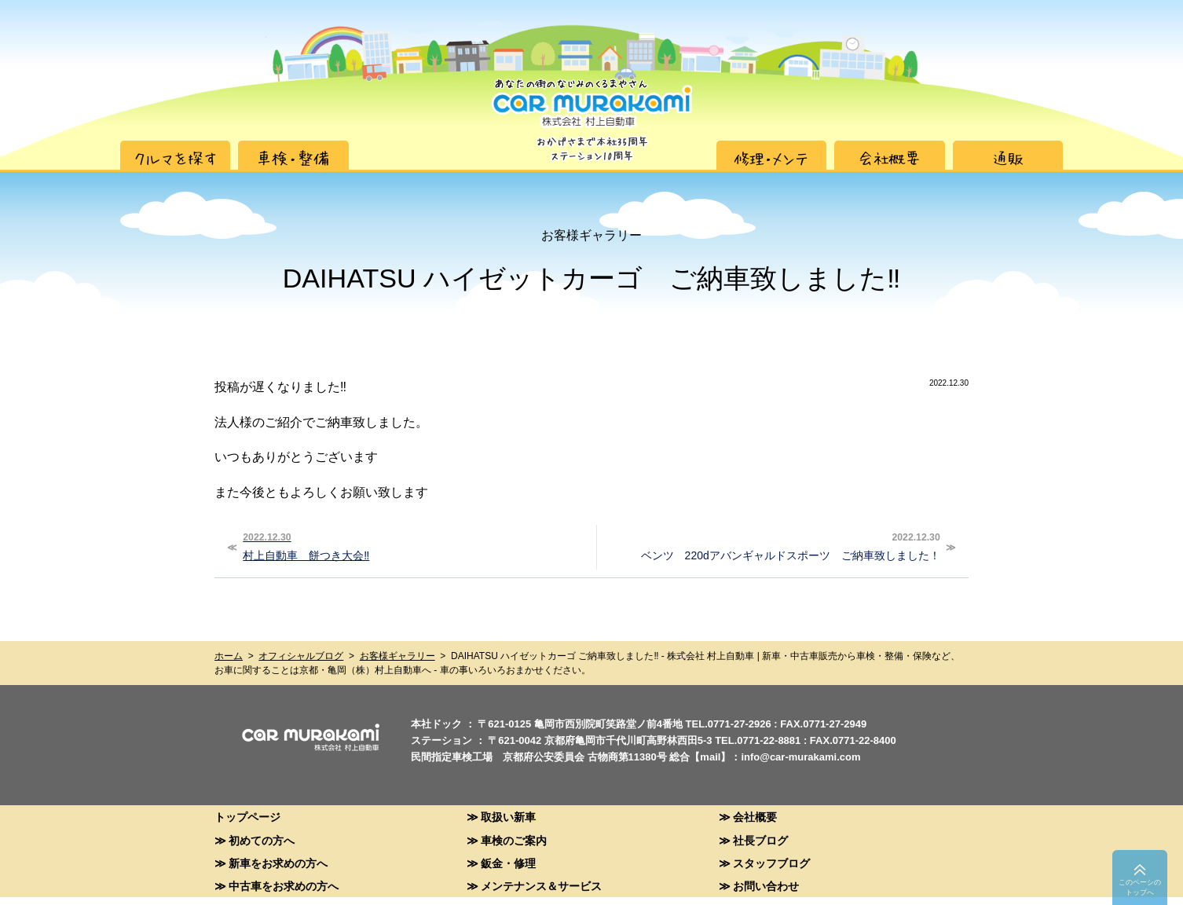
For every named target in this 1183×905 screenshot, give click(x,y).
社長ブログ (760, 840)
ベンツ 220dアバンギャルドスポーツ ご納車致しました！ (770, 545)
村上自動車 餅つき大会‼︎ (413, 545)
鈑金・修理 (508, 863)
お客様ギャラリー (397, 655)
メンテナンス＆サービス (541, 885)
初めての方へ (262, 840)
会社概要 (755, 816)
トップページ (247, 816)
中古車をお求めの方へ (284, 885)
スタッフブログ (771, 863)
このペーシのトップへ (1140, 887)
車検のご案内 (514, 840)
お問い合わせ (766, 885)
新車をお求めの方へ (278, 863)
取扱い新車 (508, 816)
